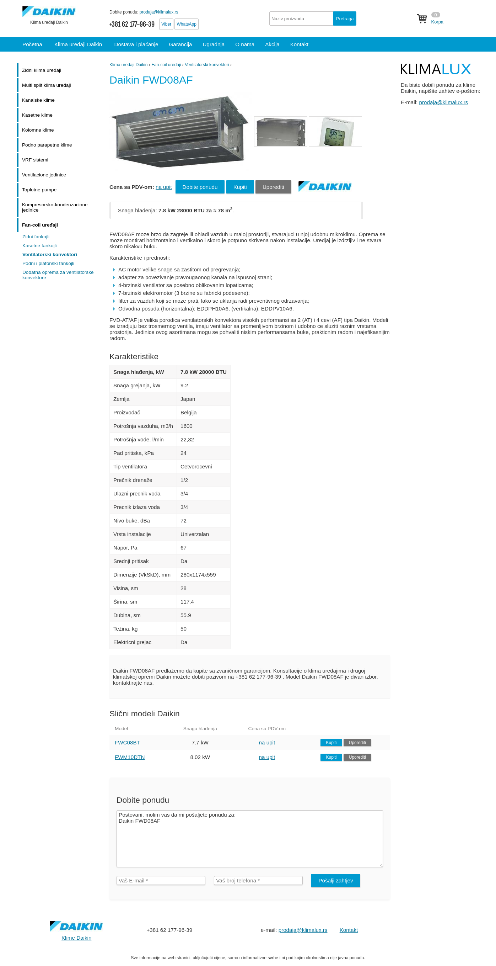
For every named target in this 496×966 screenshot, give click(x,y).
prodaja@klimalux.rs (159, 12)
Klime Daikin (76, 938)
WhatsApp (186, 24)
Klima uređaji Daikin (128, 64)
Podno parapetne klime (47, 145)
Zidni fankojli (35, 236)
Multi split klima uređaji (46, 85)
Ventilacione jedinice (44, 174)
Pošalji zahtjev (335, 880)
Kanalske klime (38, 100)
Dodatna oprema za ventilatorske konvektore (58, 275)
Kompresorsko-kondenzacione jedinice (55, 207)
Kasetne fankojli (39, 245)
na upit (164, 187)
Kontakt (349, 930)
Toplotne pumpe (39, 189)
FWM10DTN (130, 757)
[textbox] (312, 18)
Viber (166, 24)
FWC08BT (127, 742)
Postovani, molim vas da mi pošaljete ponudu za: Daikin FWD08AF (250, 838)
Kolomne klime (38, 130)
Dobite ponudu (200, 187)
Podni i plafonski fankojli (48, 263)
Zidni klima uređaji (41, 70)
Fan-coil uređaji (166, 64)
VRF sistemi (35, 160)
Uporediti (273, 187)
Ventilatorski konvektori (207, 64)
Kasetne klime (37, 115)
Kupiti (240, 187)
